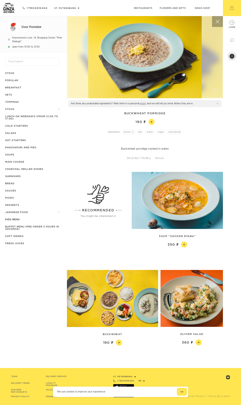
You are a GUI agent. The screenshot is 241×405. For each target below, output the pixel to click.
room (143, 103)
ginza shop (202, 8)
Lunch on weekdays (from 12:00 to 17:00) (31, 117)
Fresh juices (14, 243)
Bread (10, 183)
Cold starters (16, 126)
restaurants (143, 8)
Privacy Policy (20, 396)
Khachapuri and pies (20, 147)
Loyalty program (51, 384)
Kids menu (12, 219)
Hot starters (15, 140)
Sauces (10, 190)
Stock (9, 73)
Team (14, 376)
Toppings (12, 102)
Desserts (12, 205)
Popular (11, 80)
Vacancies (52, 390)
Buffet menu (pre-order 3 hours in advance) (32, 227)
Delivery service (56, 376)
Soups (9, 154)
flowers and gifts (173, 8)
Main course (14, 161)
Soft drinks (14, 236)
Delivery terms (20, 383)
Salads (10, 133)
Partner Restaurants (19, 391)
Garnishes (13, 176)
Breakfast (13, 87)
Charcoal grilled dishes (24, 169)
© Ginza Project (194, 396)
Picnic (9, 197)
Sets (8, 94)
